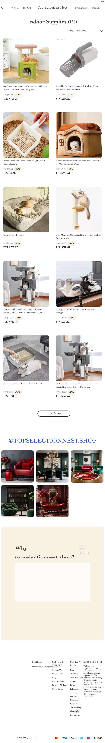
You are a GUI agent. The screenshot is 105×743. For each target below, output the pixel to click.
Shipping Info (57, 674)
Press (72, 685)
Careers (73, 682)
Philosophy (74, 711)
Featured (95, 8)
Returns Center (58, 682)
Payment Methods (59, 685)
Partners (73, 704)
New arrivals (80, 8)
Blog (72, 670)
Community (75, 715)
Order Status (57, 689)
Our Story (74, 674)
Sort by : (70, 31)
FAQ (54, 678)
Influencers (74, 689)
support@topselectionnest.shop (45, 667)
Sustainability (75, 708)
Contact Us (57, 670)
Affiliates (73, 693)
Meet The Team (76, 678)
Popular (27, 8)
